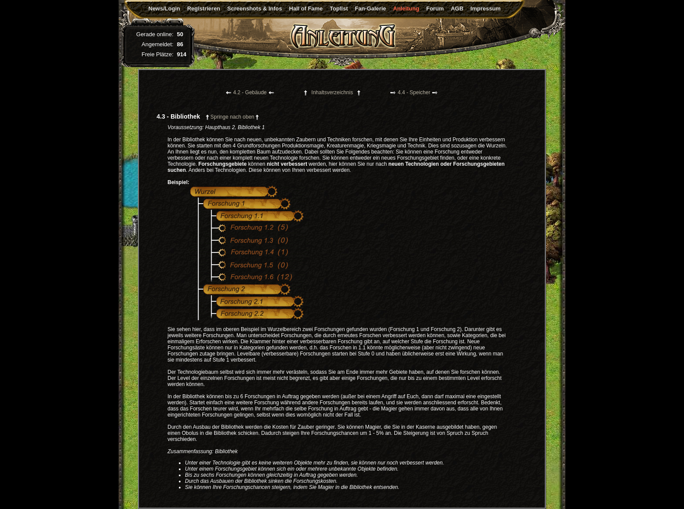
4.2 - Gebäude (250, 92)
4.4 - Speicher (414, 92)
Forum (435, 8)
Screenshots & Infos (254, 8)
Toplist (339, 8)
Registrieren (203, 8)
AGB (457, 8)
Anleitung (406, 8)
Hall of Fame (306, 8)
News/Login (164, 8)
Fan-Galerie (370, 8)
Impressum (485, 8)
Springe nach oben (232, 117)
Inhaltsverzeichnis (332, 92)
